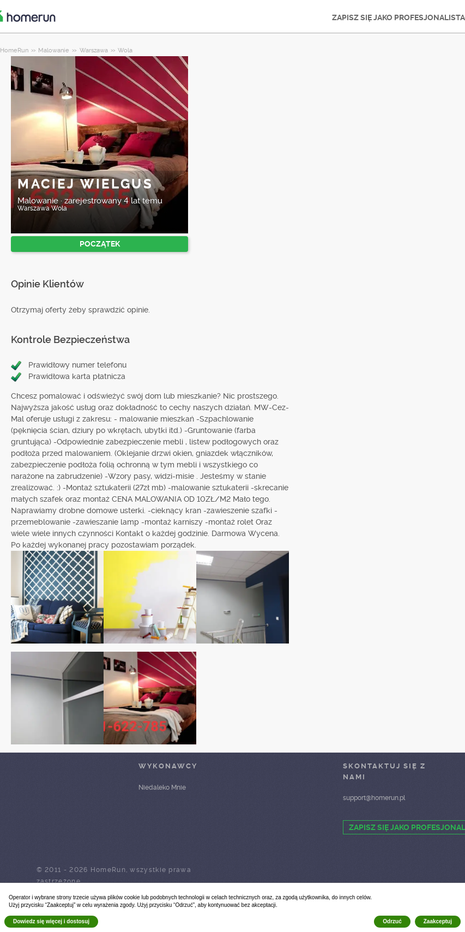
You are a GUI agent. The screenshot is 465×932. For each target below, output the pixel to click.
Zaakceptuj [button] (438, 921)
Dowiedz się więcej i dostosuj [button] (51, 921)
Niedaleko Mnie (162, 787)
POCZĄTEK (100, 243)
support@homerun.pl (374, 798)
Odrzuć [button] (392, 921)
